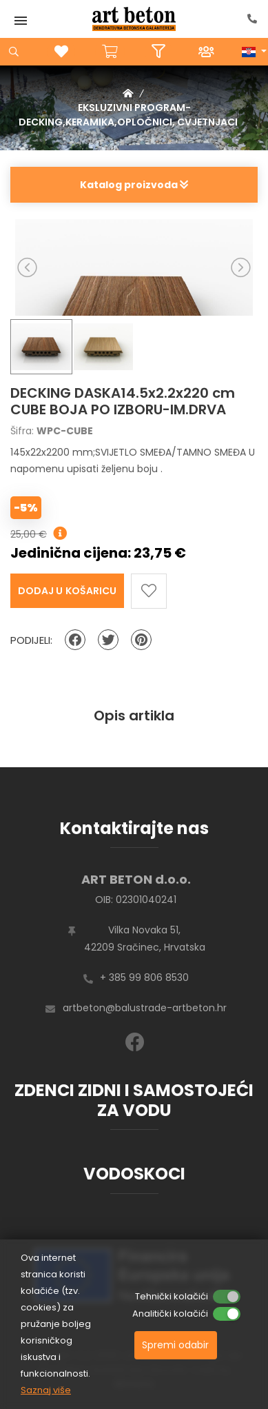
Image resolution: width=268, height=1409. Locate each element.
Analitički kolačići (170, 1313)
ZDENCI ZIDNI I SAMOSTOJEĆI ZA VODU (134, 1100)
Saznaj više (46, 1390)
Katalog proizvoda (134, 185)
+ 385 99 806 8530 (144, 977)
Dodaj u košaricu (67, 591)
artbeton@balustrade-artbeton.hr (145, 1008)
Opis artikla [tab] (134, 715)
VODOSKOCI (134, 1173)
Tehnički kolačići (171, 1296)
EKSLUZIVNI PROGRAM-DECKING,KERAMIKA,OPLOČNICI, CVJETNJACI (128, 115)
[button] (254, 52)
